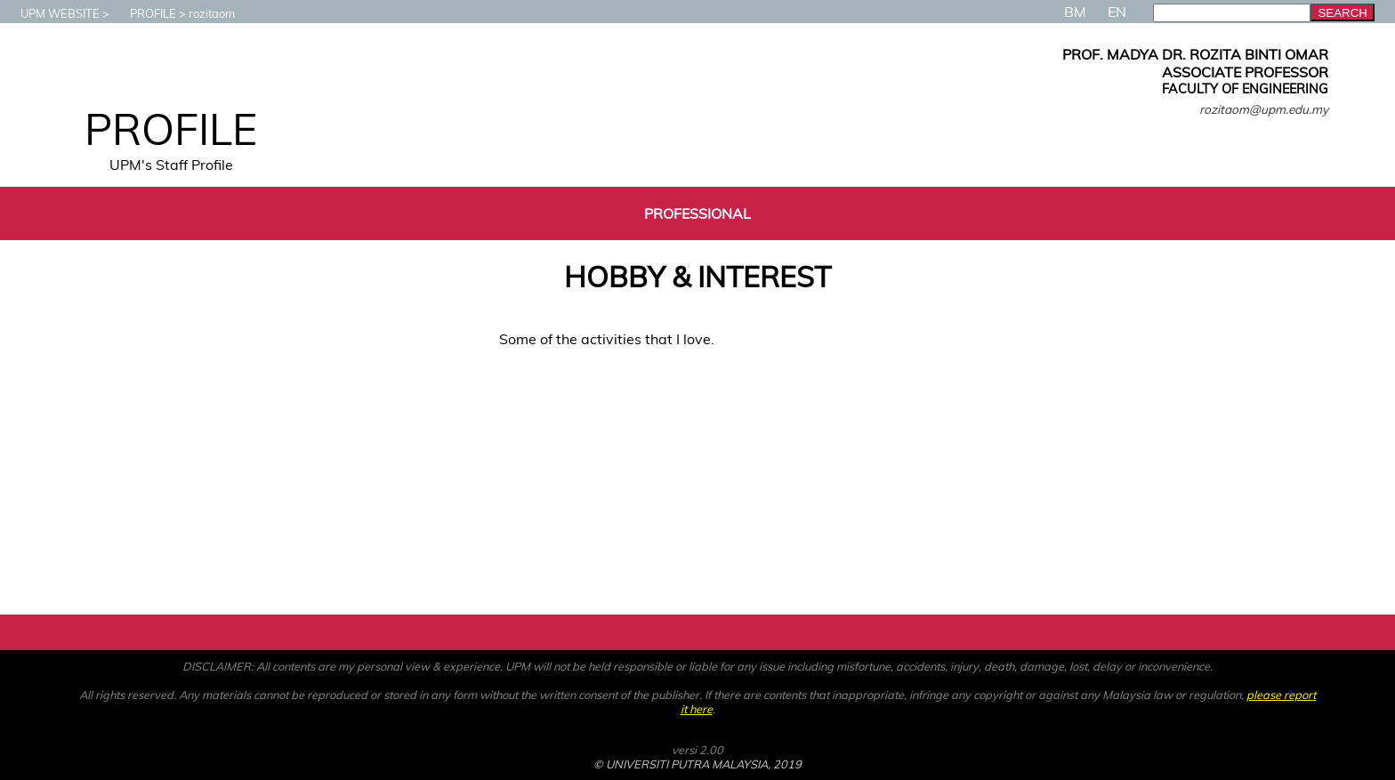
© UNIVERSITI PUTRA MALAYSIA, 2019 (697, 764)
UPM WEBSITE (51, 13)
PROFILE (144, 13)
